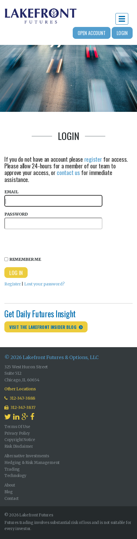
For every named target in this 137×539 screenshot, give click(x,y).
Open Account (92, 33)
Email (53, 198)
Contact (11, 498)
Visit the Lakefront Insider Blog (42, 327)
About (9, 485)
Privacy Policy (17, 433)
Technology (15, 475)
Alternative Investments (26, 456)
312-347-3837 (19, 407)
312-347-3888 (19, 398)
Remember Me (22, 259)
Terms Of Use (17, 426)
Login (122, 33)
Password (53, 220)
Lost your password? (44, 284)
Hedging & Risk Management (32, 462)
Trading (12, 469)
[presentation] (48, 242)
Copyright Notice (19, 439)
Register (12, 284)
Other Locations (20, 388)
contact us (68, 172)
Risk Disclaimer (18, 446)
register (93, 158)
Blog (8, 491)
